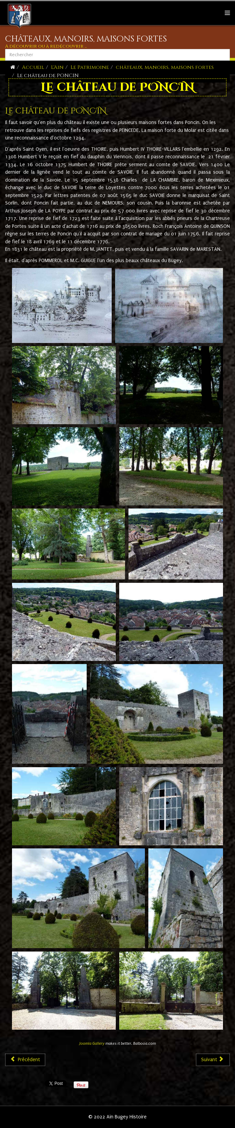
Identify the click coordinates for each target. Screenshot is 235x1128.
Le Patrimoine (90, 67)
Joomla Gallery (91, 1043)
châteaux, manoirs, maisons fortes (165, 67)
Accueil (33, 67)
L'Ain (57, 67)
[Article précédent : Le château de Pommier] (25, 1060)
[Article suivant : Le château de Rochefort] (213, 1060)
